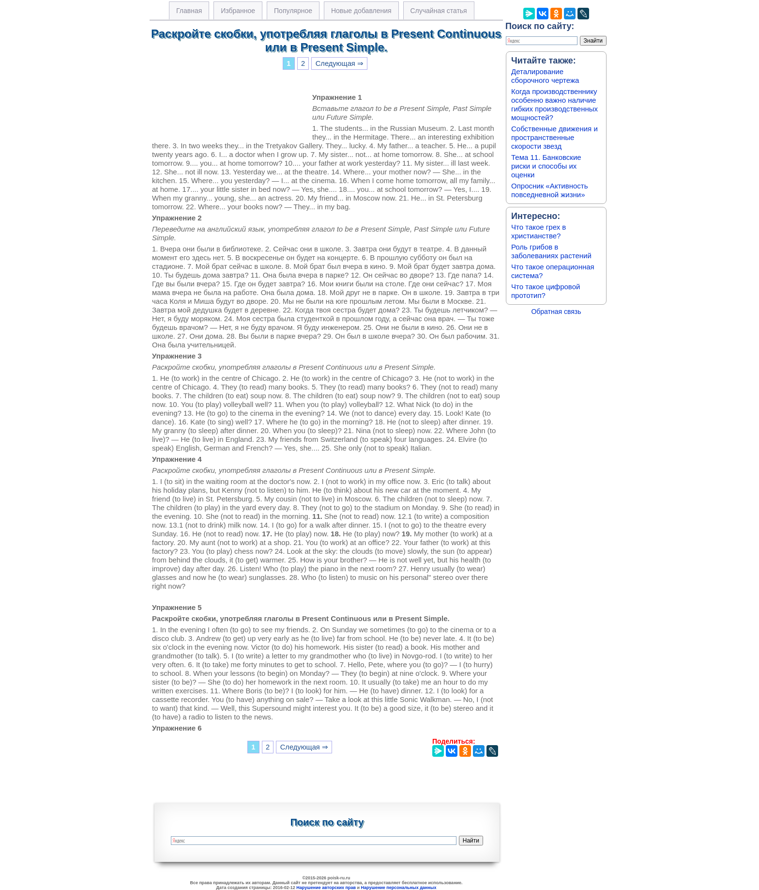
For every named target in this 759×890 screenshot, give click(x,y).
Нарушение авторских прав (326, 887)
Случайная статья (438, 11)
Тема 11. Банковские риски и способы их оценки (546, 166)
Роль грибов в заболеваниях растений (551, 251)
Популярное (293, 11)
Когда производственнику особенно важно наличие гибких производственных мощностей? (554, 104)
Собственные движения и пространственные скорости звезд (554, 137)
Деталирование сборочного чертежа (545, 75)
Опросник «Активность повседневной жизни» (549, 190)
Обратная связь (556, 311)
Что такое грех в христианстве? (538, 231)
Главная (189, 11)
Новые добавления (361, 11)
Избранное (238, 11)
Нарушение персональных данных (399, 887)
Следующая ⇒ (340, 63)
